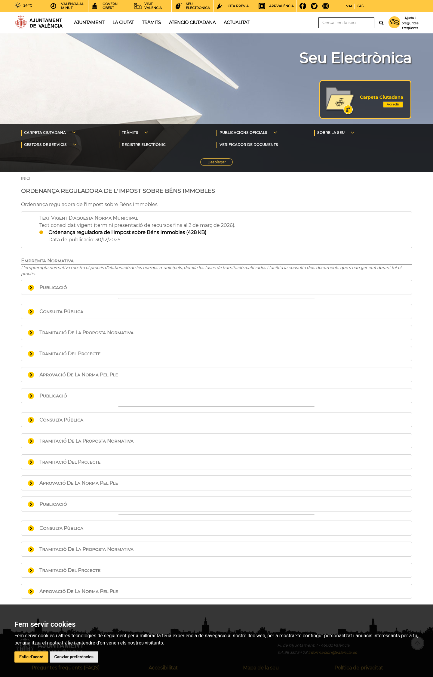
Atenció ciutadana (192, 22)
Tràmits (151, 22)
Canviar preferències (74, 656)
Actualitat (236, 22)
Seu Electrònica (355, 58)
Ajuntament (89, 22)
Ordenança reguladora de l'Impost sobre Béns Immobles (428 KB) (127, 232)
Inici (39, 22)
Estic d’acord (31, 656)
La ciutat (123, 22)
